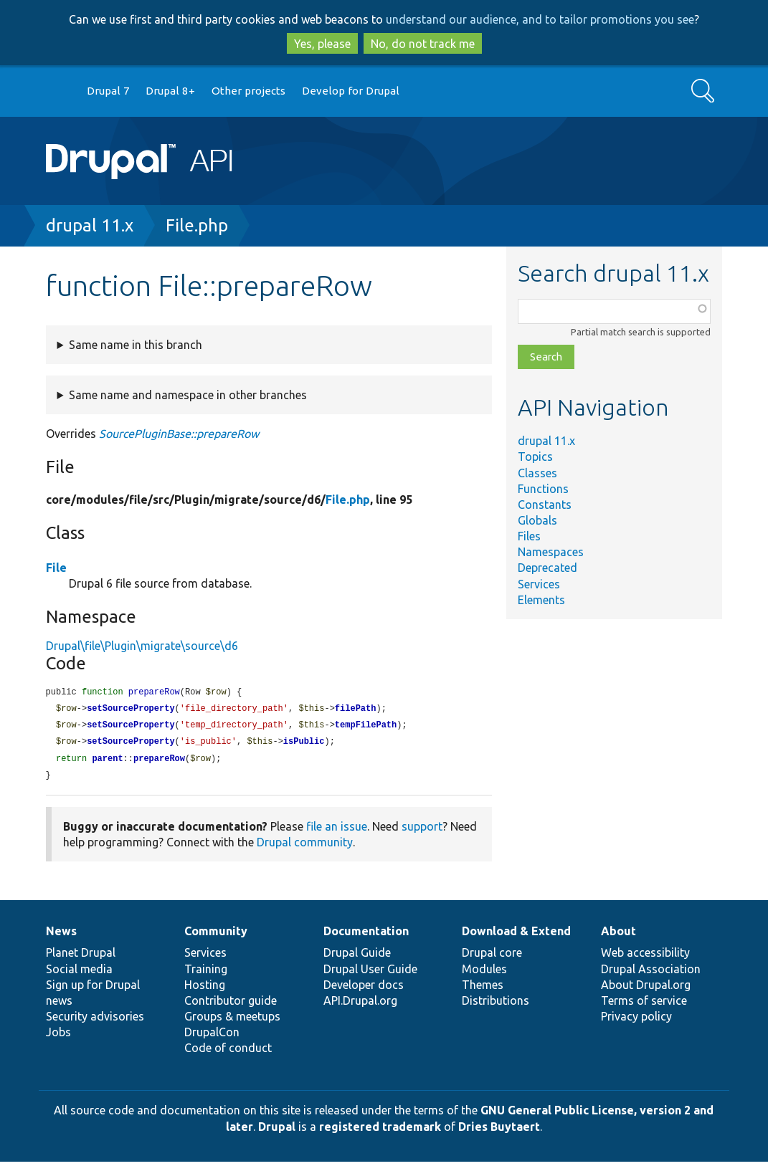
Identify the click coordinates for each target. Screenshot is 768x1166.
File (56, 567)
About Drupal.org (646, 989)
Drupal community (305, 846)
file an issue (336, 830)
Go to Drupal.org (59, 91)
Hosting (204, 989)
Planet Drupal (80, 956)
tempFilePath (366, 727)
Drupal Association (651, 973)
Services (539, 584)
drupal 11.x (89, 225)
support (422, 830)
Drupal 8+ (170, 91)
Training (205, 973)
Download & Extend (516, 935)
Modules (484, 973)
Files (529, 536)
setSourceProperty (130, 710)
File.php (197, 225)
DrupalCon (212, 1036)
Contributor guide (230, 1004)
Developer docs (363, 989)
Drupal (276, 1130)
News (61, 935)
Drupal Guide (357, 956)
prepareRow (159, 762)
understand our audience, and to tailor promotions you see (540, 19)
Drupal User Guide (370, 973)
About (618, 935)
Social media (79, 973)
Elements (541, 599)
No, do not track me (423, 43)
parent (107, 762)
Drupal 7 (108, 91)
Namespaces (551, 551)
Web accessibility (645, 956)
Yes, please (322, 43)
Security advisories (95, 1020)
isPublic (304, 744)
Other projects (248, 91)
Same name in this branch (135, 344)
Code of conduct (228, 1052)
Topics (535, 456)
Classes (537, 473)
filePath (355, 710)
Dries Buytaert (499, 1130)
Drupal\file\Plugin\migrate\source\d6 (142, 645)
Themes (482, 989)
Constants (545, 504)
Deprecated (547, 567)
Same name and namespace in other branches (188, 394)
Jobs (58, 1036)
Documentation (366, 935)
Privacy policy (636, 1020)
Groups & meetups (232, 1020)
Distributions (495, 1004)
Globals (537, 520)
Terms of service (644, 1004)
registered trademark (380, 1130)
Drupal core (492, 956)
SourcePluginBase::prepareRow (179, 433)
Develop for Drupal (350, 91)
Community (215, 935)
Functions (543, 488)
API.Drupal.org (360, 1004)
